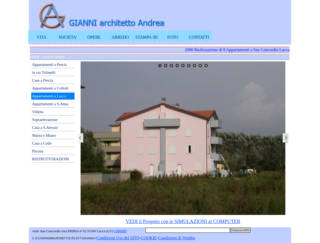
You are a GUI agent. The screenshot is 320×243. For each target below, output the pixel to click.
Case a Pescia (42, 80)
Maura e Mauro (44, 135)
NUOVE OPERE (54, 57)
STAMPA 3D (146, 37)
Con (100, 238)
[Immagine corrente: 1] (160, 65)
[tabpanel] (182, 221)
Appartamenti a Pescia (49, 64)
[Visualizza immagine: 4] (177, 65)
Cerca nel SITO (240, 230)
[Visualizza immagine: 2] (166, 65)
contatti (120, 231)
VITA (41, 37)
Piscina (37, 151)
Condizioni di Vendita (176, 238)
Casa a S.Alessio (45, 127)
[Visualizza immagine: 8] (200, 65)
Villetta (37, 112)
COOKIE (149, 238)
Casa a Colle (41, 143)
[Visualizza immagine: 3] (171, 65)
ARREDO (120, 37)
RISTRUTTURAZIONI (50, 159)
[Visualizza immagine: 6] (189, 65)
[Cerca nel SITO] (187, 230)
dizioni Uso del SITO (121, 238)
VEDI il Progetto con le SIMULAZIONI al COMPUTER (183, 221)
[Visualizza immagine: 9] (206, 65)
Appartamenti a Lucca (49, 96)
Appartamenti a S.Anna (50, 104)
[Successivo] (285, 138)
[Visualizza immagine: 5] (183, 65)
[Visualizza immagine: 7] (194, 65)
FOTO (172, 37)
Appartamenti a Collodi (50, 88)
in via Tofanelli (43, 72)
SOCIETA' (68, 37)
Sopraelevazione (44, 120)
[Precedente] (80, 138)
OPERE (94, 37)
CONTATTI (199, 37)
